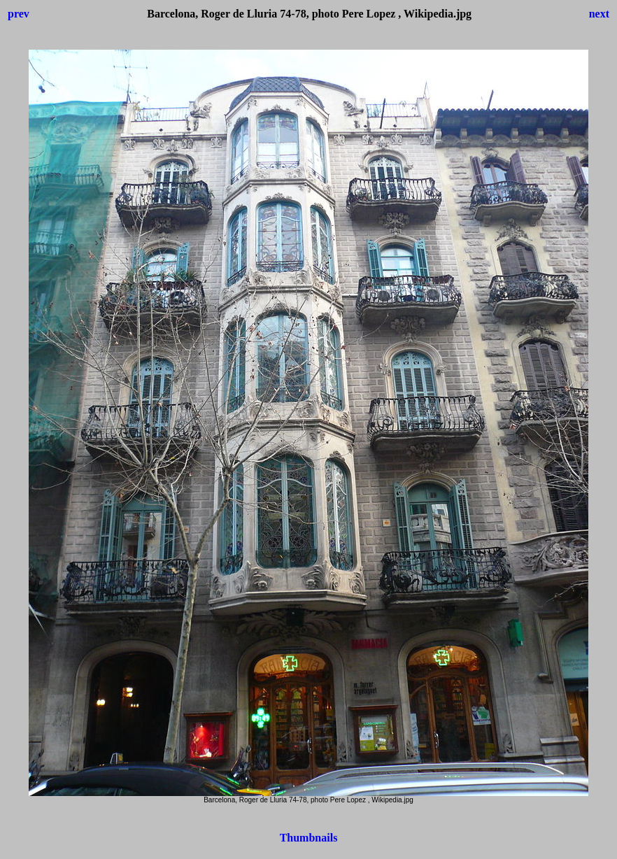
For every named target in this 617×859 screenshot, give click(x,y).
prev (18, 14)
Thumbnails (309, 838)
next (599, 14)
